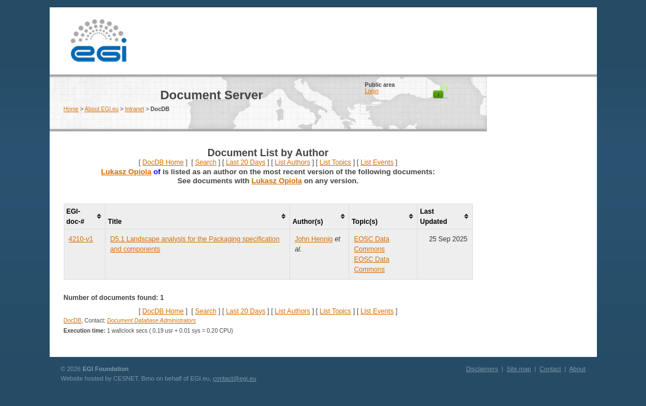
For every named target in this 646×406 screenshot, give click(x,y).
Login (372, 91)
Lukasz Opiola (126, 171)
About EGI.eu (101, 109)
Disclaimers (482, 368)
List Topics (335, 162)
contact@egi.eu (235, 378)
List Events (377, 162)
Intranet (134, 109)
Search (206, 162)
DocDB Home (162, 162)
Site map (519, 368)
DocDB (73, 320)
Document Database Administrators (151, 320)
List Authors (292, 162)
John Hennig (313, 239)
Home (71, 109)
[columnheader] (85, 216)
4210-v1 (81, 239)
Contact (550, 368)
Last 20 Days (245, 162)
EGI (99, 40)
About (577, 368)
